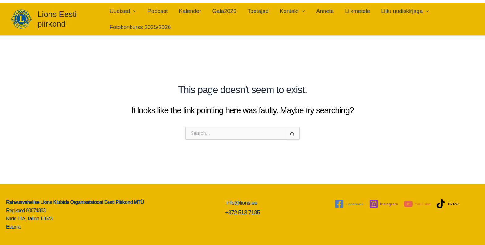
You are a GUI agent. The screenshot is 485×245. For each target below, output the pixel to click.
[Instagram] (383, 203)
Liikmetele (357, 11)
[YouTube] (417, 203)
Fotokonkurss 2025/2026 (140, 27)
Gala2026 (224, 11)
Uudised (122, 11)
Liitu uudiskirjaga (405, 11)
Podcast (158, 11)
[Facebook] (349, 203)
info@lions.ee (242, 203)
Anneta (325, 11)
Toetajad (257, 11)
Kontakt (292, 11)
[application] (133, 11)
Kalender (190, 11)
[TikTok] (447, 203)
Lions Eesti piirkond (57, 19)
